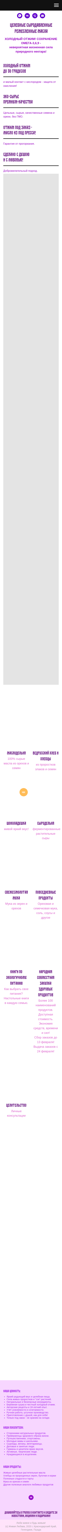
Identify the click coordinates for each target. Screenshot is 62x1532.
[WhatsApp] (19, 15)
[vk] (31, 1497)
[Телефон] (35, 15)
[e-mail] (42, 15)
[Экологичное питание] (27, 15)
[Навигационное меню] (56, 5)
